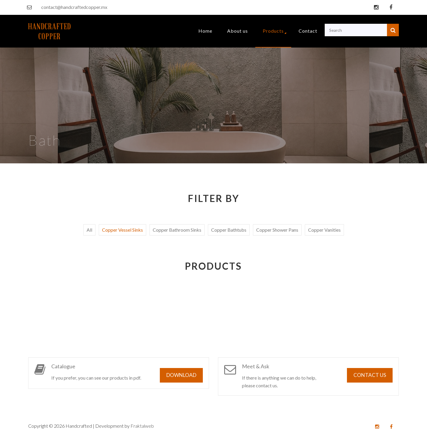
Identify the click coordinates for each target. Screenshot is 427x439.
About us (237, 31)
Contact (308, 31)
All (89, 230)
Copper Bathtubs (228, 230)
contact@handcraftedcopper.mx (74, 7)
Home (205, 31)
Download (181, 375)
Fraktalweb (142, 426)
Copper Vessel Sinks (122, 230)
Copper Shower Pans (277, 230)
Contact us (369, 375)
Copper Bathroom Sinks (177, 230)
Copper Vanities (324, 230)
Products (273, 31)
